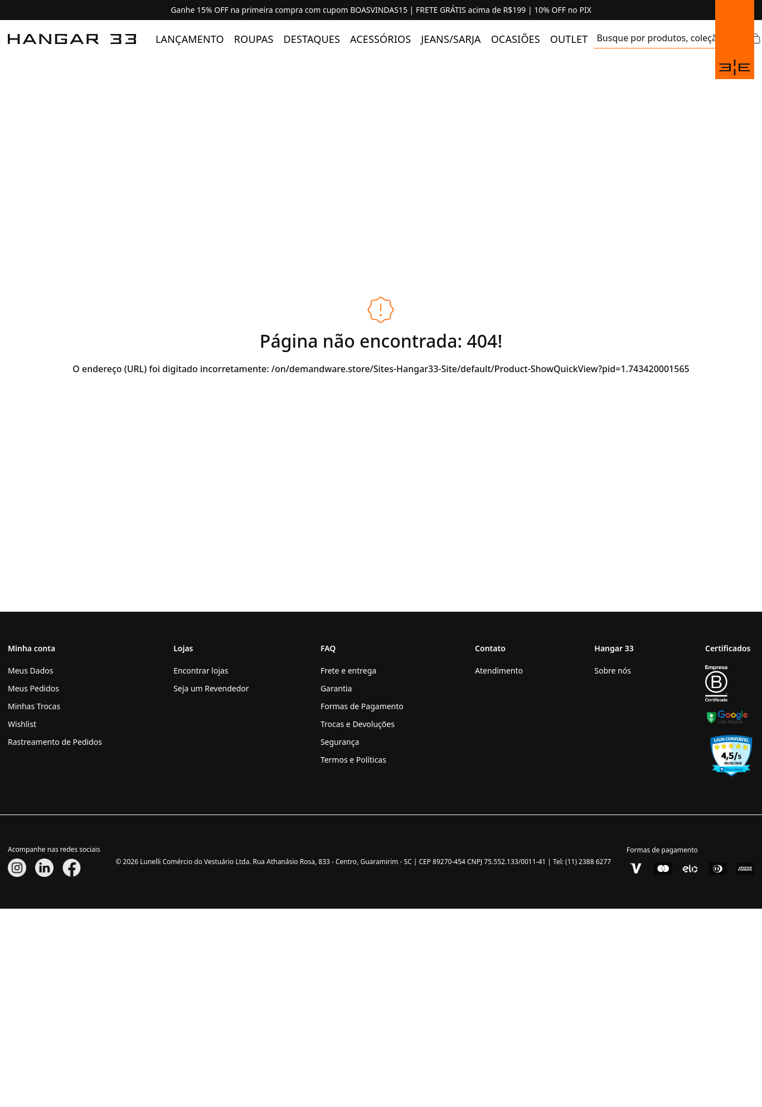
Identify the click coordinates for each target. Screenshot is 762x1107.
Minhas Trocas (34, 706)
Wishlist (22, 724)
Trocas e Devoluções (358, 724)
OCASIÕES (515, 39)
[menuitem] (190, 39)
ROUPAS (254, 39)
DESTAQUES (312, 39)
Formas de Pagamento (362, 706)
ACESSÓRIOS (380, 39)
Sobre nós (612, 670)
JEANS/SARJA (451, 39)
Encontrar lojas (200, 670)
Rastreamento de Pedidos (55, 742)
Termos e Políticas (353, 759)
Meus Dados (30, 670)
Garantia (336, 688)
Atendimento (499, 670)
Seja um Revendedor (211, 688)
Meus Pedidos (33, 688)
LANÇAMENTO (190, 39)
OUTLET (569, 39)
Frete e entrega (348, 670)
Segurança (340, 742)
